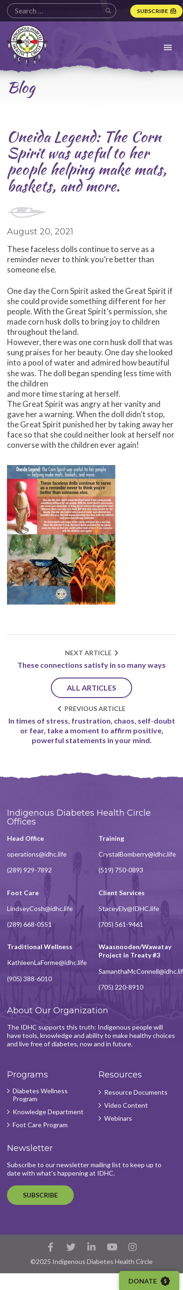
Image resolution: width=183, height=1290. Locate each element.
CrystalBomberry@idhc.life (137, 854)
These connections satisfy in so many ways (91, 664)
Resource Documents (136, 1092)
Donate (149, 1281)
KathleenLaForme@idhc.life (47, 962)
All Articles (91, 687)
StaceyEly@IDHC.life (129, 908)
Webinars (118, 1118)
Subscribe (152, 10)
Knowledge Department (48, 1112)
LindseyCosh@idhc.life (40, 908)
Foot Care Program (40, 1125)
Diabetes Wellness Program (40, 1095)
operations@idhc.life (37, 854)
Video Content (126, 1105)
